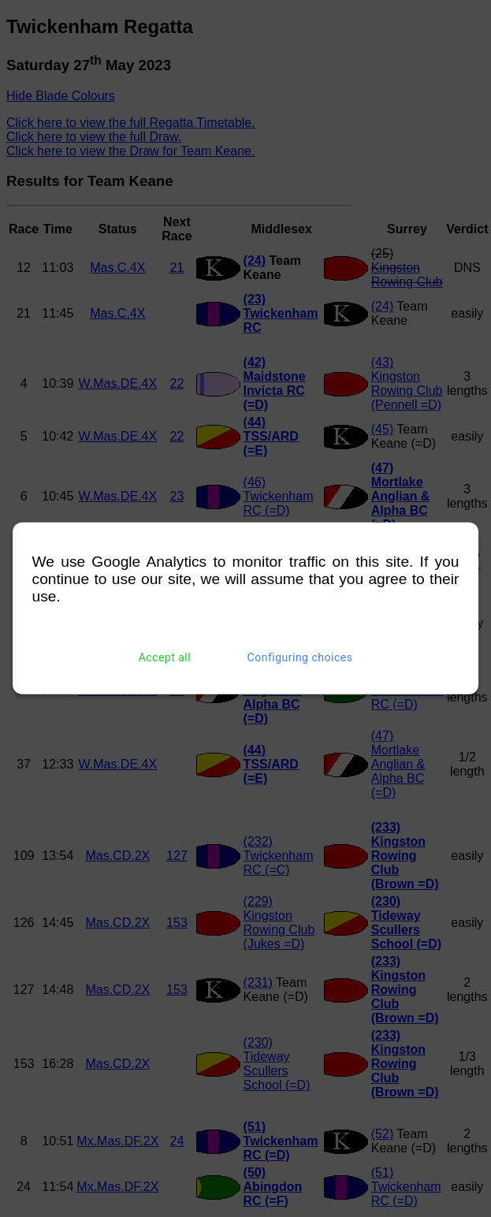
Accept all (165, 657)
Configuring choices (300, 657)
